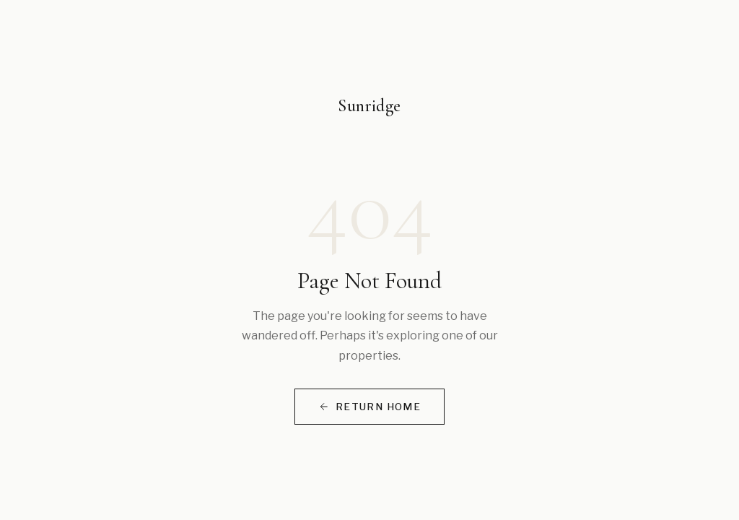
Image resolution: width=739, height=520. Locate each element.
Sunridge (369, 105)
